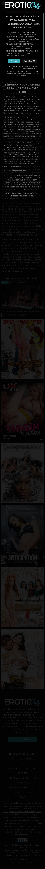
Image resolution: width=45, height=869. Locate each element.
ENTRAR (14, 61)
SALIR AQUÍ (29, 61)
